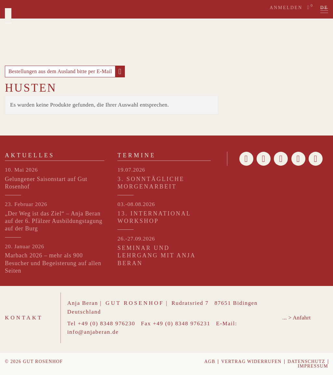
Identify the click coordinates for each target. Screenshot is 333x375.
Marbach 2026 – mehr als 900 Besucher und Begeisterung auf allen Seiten (53, 263)
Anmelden (286, 7)
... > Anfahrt (296, 318)
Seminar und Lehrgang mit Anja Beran (156, 255)
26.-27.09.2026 (136, 239)
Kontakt (24, 318)
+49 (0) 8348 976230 (106, 323)
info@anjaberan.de (93, 332)
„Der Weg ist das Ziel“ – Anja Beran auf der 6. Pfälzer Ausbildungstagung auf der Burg (53, 221)
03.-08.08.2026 (136, 204)
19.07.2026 (131, 170)
